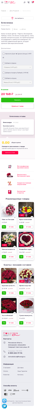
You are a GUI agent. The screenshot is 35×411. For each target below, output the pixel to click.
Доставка (20, 367)
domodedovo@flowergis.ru (16, 357)
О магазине (6, 367)
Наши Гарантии (22, 371)
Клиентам (6, 375)
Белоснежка (27, 11)
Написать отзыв (10, 152)
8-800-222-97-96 (15, 353)
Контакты (20, 375)
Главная (3, 11)
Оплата (5, 371)
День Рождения (14, 11)
